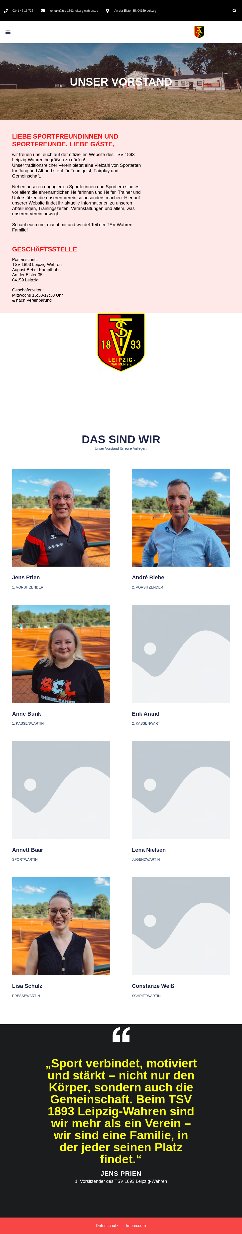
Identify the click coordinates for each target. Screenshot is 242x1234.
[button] (234, 10)
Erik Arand (145, 798)
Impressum (136, 1225)
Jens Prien (26, 661)
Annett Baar (27, 934)
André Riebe (148, 661)
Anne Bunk (26, 798)
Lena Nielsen (149, 934)
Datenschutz (107, 1225)
